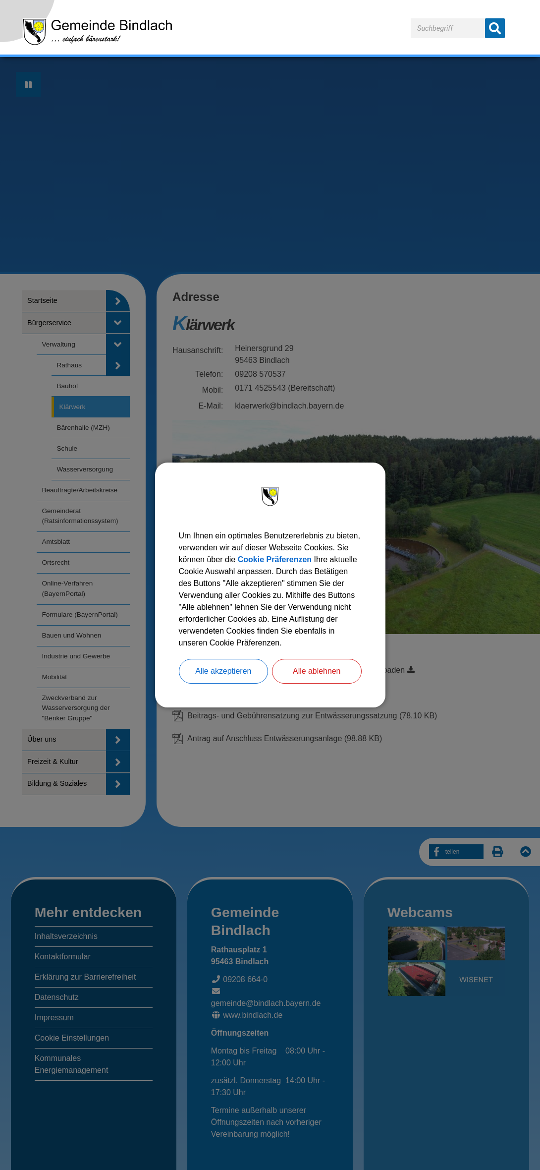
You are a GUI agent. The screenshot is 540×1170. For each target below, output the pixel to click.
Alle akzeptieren (223, 671)
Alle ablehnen (317, 671)
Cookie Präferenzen (275, 559)
